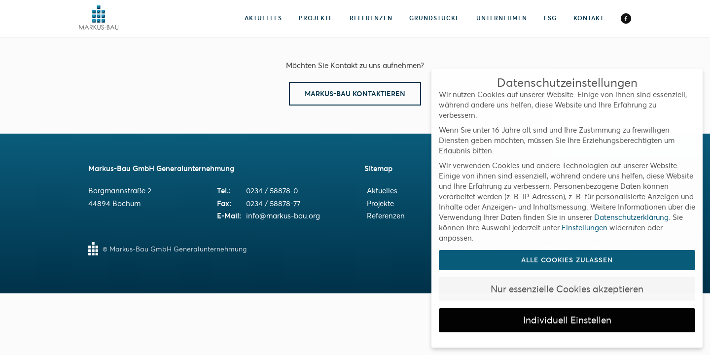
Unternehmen (501, 18)
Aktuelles (263, 18)
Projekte (316, 18)
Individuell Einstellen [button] (567, 320)
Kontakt (588, 18)
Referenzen (371, 18)
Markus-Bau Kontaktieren (355, 93)
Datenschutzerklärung (631, 217)
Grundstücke (434, 18)
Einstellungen (584, 227)
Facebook (626, 19)
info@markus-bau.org (283, 215)
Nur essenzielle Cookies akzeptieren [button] (567, 289)
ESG (550, 18)
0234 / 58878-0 (272, 190)
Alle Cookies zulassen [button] (567, 260)
